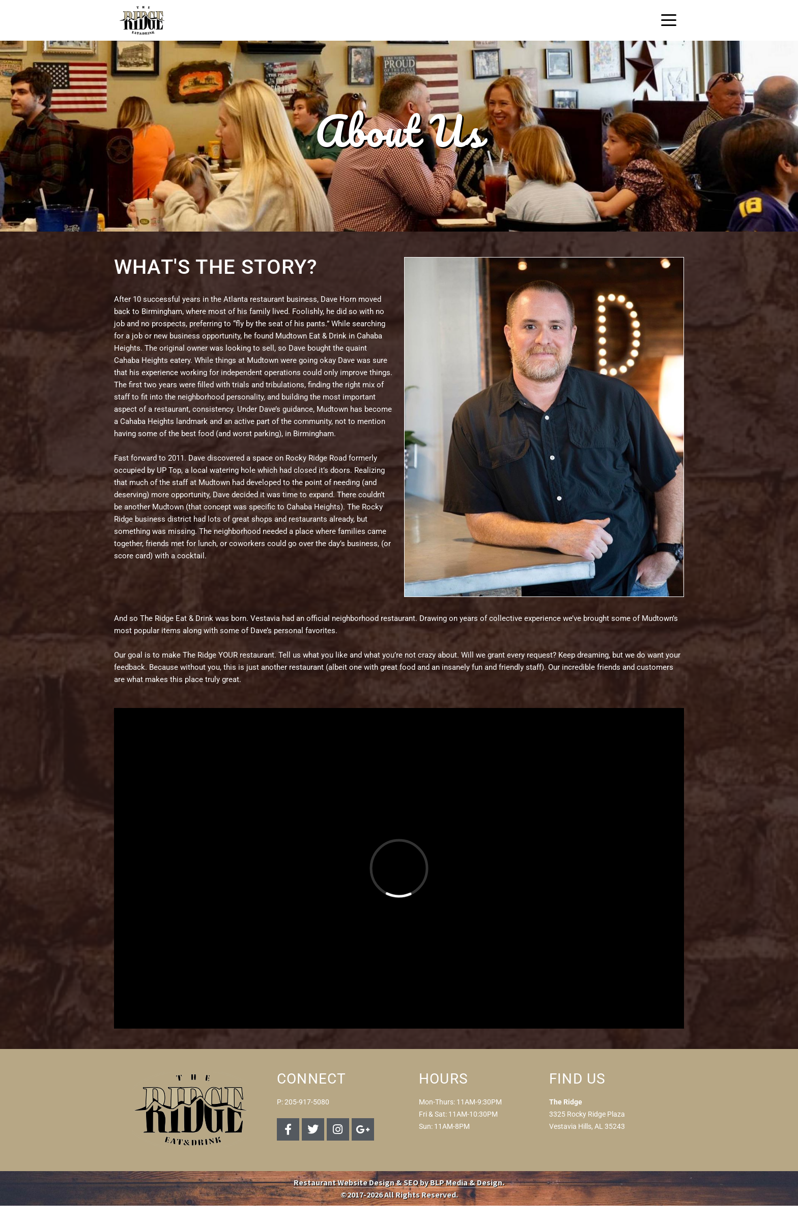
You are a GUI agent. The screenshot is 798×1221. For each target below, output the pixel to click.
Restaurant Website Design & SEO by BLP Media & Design (398, 1182)
